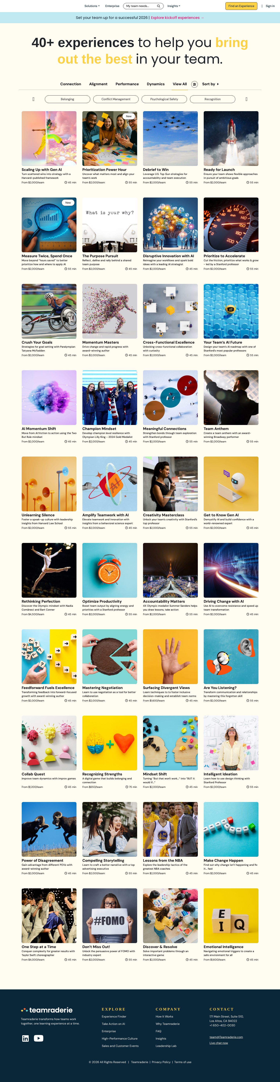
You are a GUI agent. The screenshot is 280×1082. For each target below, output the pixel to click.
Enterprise (112, 6)
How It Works (164, 1016)
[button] (33, 99)
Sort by (208, 84)
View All (180, 84)
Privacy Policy (161, 1062)
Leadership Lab (166, 1046)
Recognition (213, 99)
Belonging (67, 99)
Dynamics (156, 84)
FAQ (158, 1031)
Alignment (98, 84)
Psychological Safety (164, 99)
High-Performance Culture (120, 1038)
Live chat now (219, 1043)
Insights (172, 6)
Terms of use (182, 1062)
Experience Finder (114, 1016)
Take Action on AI (113, 1024)
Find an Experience (241, 6)
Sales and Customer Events (120, 1046)
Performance (127, 84)
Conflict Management (115, 99)
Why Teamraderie (168, 1024)
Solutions (91, 6)
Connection (70, 84)
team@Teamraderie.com (226, 1037)
